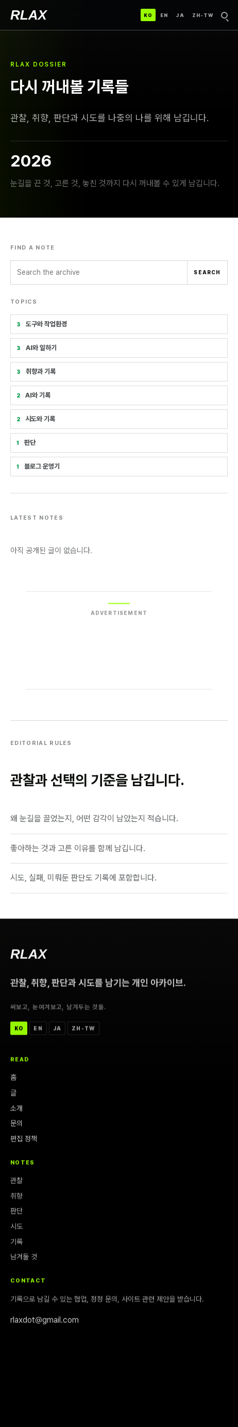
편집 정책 (23, 1140)
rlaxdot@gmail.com (44, 1321)
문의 (16, 1125)
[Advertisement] (119, 647)
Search (207, 272)
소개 (16, 1110)
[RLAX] (28, 15)
